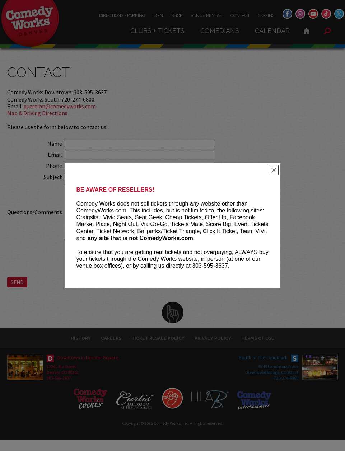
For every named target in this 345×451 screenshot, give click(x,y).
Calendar (272, 30)
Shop (176, 15)
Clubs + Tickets (157, 30)
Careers (111, 349)
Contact (240, 15)
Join (158, 15)
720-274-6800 (286, 388)
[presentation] (118, 268)
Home (306, 31)
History (81, 349)
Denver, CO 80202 (63, 383)
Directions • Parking (122, 15)
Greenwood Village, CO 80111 (271, 383)
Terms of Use (257, 349)
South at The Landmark (263, 368)
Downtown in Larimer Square (87, 368)
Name (54, 143)
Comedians (219, 30)
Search (327, 31)
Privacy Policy (213, 349)
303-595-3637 (59, 388)
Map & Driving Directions (37, 113)
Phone (54, 166)
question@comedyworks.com (60, 106)
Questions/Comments (34, 217)
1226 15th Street (61, 377)
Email (55, 155)
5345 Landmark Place (278, 377)
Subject (53, 177)
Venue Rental (206, 15)
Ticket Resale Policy (158, 349)
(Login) (265, 15)
